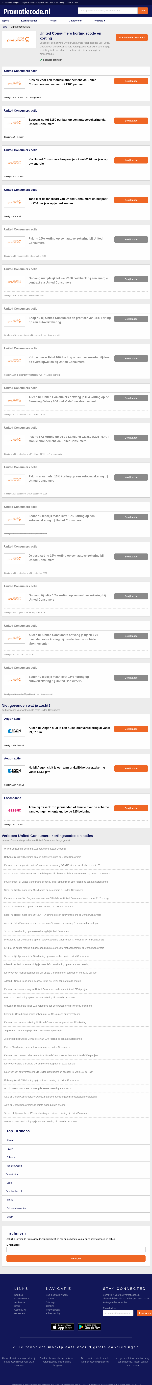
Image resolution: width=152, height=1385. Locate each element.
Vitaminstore (12, 1174)
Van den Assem (14, 1165)
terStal (9, 1199)
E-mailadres (76, 1248)
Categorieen (75, 21)
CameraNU (20, 1309)
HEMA (9, 1148)
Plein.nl (10, 1140)
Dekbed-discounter (16, 1208)
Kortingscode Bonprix (10, 2)
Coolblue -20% (72, 2)
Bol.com (10, 1157)
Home (4, 27)
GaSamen (19, 1313)
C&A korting (59, 2)
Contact (50, 1298)
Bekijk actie (131, 81)
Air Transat (19, 1302)
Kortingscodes (29, 21)
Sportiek (18, 1295)
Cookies (50, 1306)
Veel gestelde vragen (57, 1295)
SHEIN (10, 1216)
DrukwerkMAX (21, 1298)
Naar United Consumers (132, 37)
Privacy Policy (53, 1313)
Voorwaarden (53, 1309)
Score (9, 1182)
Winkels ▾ (100, 21)
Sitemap (50, 1302)
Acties (53, 21)
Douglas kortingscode (30, 2)
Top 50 (5, 21)
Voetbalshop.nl (14, 1191)
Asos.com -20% (46, 2)
